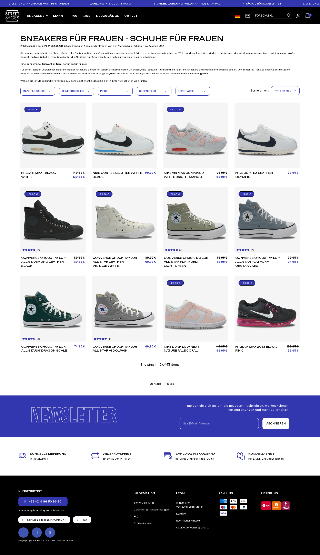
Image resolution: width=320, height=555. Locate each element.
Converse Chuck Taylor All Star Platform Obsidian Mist (257, 262)
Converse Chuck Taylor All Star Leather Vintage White (115, 262)
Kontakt (181, 513)
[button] (43, 501)
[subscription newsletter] (248, 15)
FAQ (136, 516)
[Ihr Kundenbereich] (298, 15)
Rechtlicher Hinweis (188, 520)
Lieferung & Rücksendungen (151, 509)
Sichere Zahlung (144, 502)
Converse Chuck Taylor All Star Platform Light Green (186, 262)
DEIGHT (70, 540)
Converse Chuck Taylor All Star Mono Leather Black (43, 262)
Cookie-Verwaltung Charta (192, 527)
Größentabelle (142, 523)
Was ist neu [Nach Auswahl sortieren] (286, 90)
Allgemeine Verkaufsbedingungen (189, 504)
